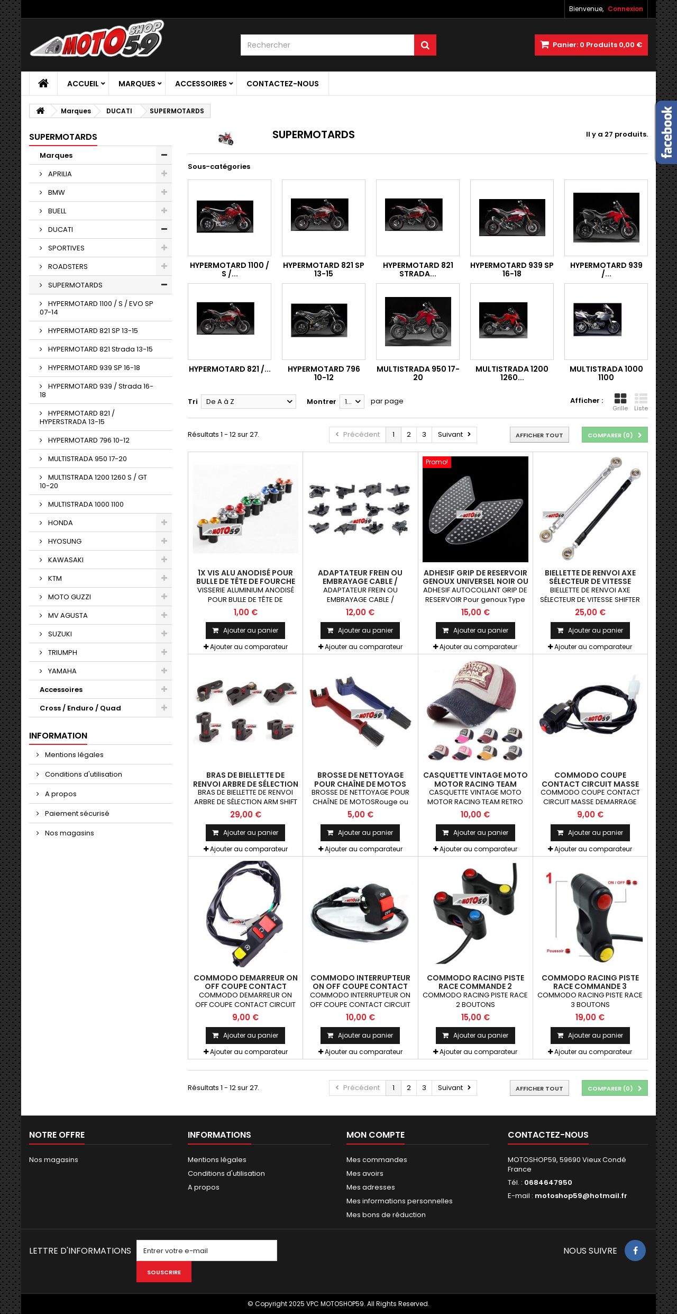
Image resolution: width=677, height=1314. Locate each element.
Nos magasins (68, 833)
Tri (193, 402)
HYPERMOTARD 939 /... (606, 269)
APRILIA (59, 174)
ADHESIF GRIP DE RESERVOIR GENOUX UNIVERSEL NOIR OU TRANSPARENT (475, 582)
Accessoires (201, 83)
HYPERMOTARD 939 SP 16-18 (93, 368)
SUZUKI (59, 634)
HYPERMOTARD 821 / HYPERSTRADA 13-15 (77, 417)
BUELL (56, 211)
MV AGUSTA (67, 615)
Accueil (83, 83)
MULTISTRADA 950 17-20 (87, 459)
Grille (620, 402)
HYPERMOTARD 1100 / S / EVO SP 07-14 (96, 308)
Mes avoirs (364, 1173)
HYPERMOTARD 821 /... (230, 369)
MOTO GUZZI (69, 597)
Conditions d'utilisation (82, 774)
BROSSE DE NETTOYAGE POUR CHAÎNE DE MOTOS (360, 779)
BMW (56, 192)
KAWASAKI (65, 560)
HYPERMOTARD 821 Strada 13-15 (100, 349)
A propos (60, 794)
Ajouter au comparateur (249, 646)
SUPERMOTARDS (75, 285)
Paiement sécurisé (76, 813)
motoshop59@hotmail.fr (581, 1196)
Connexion (625, 8)
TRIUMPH (62, 652)
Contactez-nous (282, 83)
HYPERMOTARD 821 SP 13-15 (92, 331)
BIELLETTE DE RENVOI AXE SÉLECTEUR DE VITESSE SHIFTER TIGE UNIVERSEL (590, 582)
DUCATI (60, 229)
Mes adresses (370, 1187)
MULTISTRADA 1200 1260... (511, 373)
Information (58, 736)
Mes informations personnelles (399, 1201)
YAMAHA (62, 671)
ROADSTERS (67, 267)
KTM (54, 578)
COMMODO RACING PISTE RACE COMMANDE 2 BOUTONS (475, 987)
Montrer (321, 402)
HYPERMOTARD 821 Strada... (418, 269)
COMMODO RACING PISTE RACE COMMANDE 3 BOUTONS (590, 987)
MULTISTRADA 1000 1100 (85, 504)
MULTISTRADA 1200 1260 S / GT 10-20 (93, 481)
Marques (136, 83)
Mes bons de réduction (386, 1215)
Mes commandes (376, 1160)
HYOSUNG (64, 541)
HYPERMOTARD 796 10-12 (88, 440)
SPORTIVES (66, 248)
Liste (641, 402)
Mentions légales (73, 755)
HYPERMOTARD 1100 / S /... (229, 269)
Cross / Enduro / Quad (80, 708)
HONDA (60, 523)
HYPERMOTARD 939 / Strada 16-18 (96, 390)
